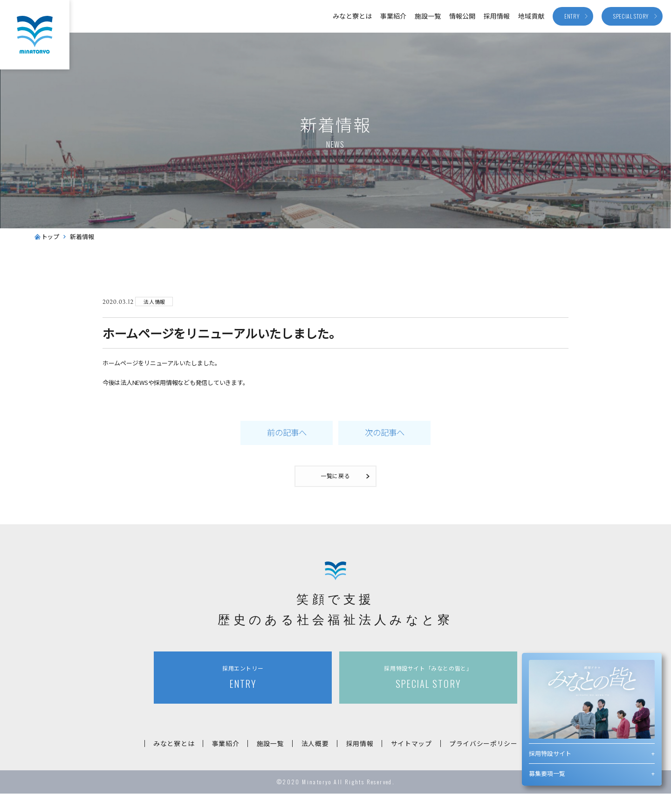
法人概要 (315, 744)
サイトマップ (414, 744)
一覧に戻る (336, 477)
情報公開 (462, 16)
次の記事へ (384, 433)
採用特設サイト (550, 753)
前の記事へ (287, 433)
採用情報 (497, 16)
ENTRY (242, 678)
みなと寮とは (352, 16)
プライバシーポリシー (488, 744)
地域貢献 (531, 16)
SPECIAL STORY (428, 678)
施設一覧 (428, 16)
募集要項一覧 (547, 773)
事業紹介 (393, 16)
